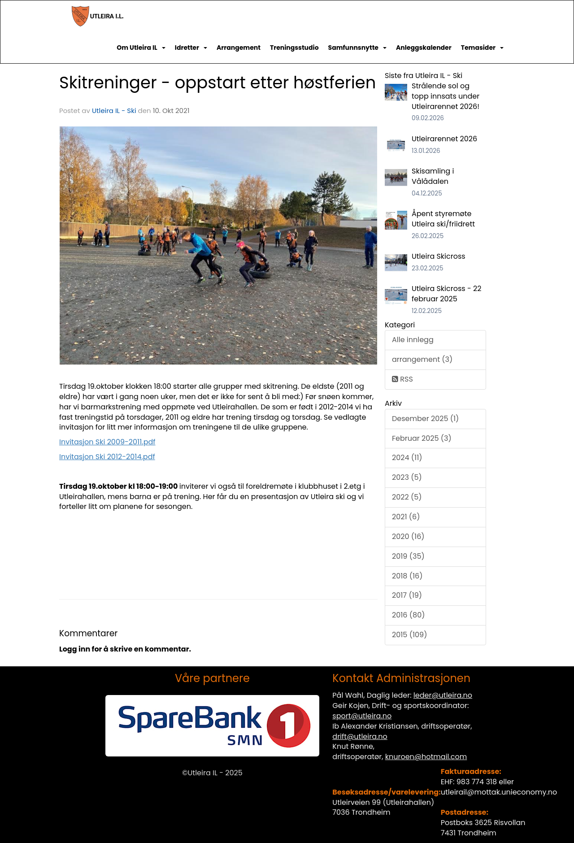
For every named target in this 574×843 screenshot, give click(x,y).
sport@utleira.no (361, 716)
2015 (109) (409, 635)
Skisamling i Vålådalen (433, 176)
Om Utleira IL (141, 47)
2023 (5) (407, 477)
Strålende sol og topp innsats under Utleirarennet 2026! (445, 96)
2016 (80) (408, 615)
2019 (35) (408, 556)
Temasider (482, 47)
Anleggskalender (424, 47)
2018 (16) (407, 576)
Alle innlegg (413, 340)
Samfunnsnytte (357, 47)
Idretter (191, 47)
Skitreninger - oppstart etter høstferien (217, 82)
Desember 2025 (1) (425, 418)
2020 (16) (408, 536)
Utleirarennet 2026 (444, 139)
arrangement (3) (422, 359)
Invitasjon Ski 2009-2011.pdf (107, 442)
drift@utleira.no (359, 736)
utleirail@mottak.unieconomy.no (499, 792)
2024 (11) (407, 457)
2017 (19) (407, 595)
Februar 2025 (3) (422, 438)
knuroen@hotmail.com (426, 757)
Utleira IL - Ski (114, 110)
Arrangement (239, 47)
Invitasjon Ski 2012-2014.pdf (107, 457)
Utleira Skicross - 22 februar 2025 (446, 293)
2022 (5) (407, 497)
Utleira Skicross (438, 256)
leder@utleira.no (442, 695)
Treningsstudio (294, 47)
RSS (402, 379)
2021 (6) (406, 517)
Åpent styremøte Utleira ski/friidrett (443, 219)
